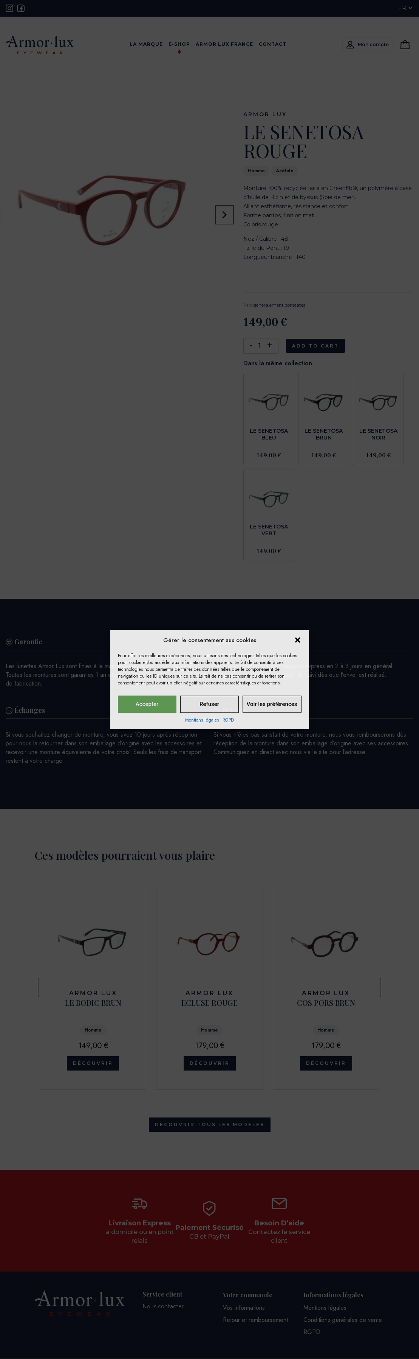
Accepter (147, 704)
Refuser (209, 704)
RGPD (228, 719)
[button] (297, 640)
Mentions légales (202, 719)
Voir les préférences (272, 704)
